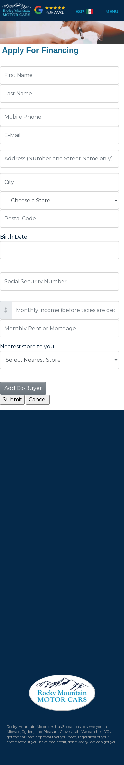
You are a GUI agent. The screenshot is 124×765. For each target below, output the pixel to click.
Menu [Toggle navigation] (109, 11)
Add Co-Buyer (23, 388)
